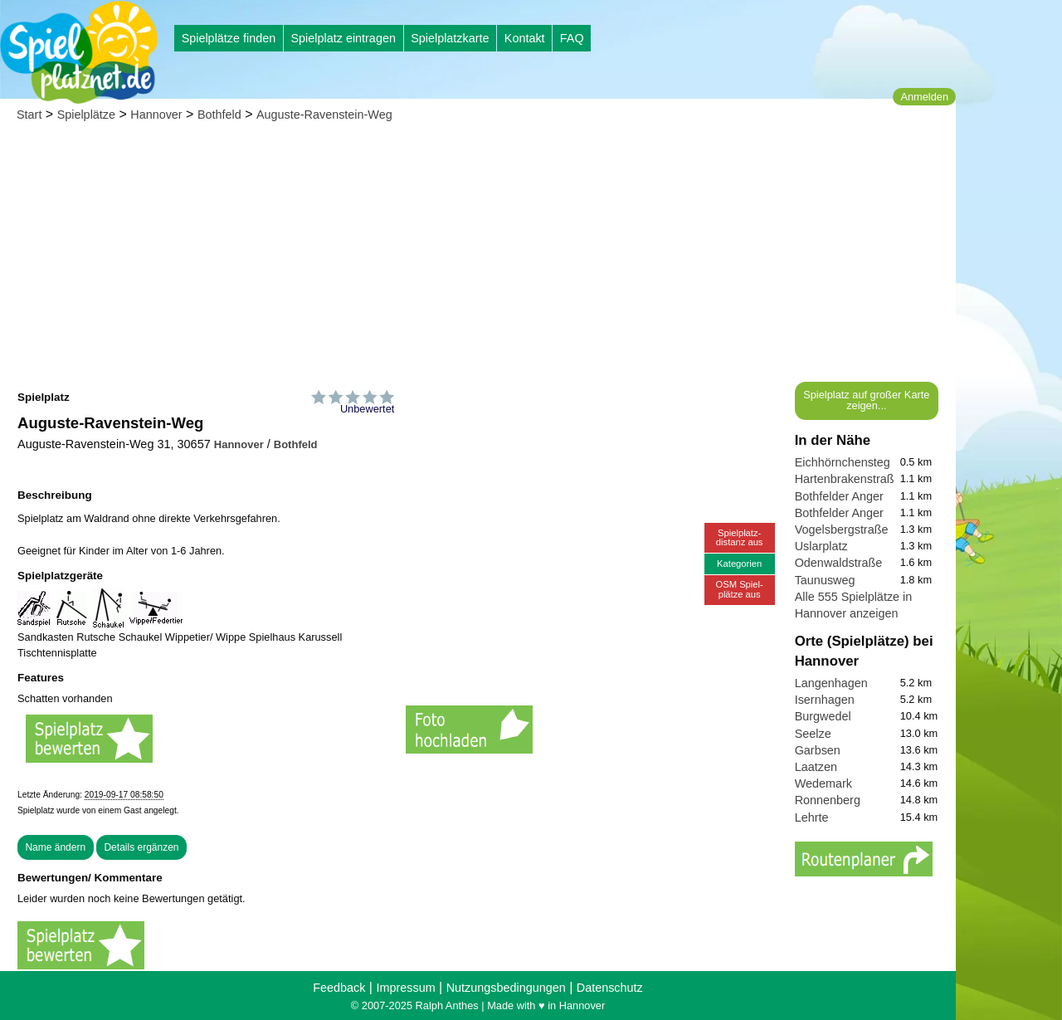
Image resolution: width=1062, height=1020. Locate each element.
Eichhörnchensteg (842, 462)
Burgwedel (823, 716)
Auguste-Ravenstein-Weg (324, 114)
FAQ (572, 38)
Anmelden (924, 96)
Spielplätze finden (229, 38)
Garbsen (817, 750)
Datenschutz (610, 987)
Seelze (813, 733)
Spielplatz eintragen (342, 38)
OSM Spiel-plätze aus (739, 588)
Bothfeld (219, 114)
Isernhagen (825, 699)
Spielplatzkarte (450, 38)
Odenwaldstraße (839, 562)
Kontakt (524, 38)
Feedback (339, 987)
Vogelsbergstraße (842, 529)
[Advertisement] (478, 257)
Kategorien (739, 564)
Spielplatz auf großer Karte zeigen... (866, 400)
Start (29, 114)
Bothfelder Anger (839, 496)
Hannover (156, 114)
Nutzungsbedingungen (506, 987)
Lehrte (812, 817)
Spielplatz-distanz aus (739, 537)
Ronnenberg (827, 800)
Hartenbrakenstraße (848, 479)
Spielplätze (86, 114)
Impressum (405, 987)
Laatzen (816, 767)
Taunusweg (825, 580)
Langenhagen (831, 683)
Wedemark (823, 783)
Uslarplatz (821, 546)
